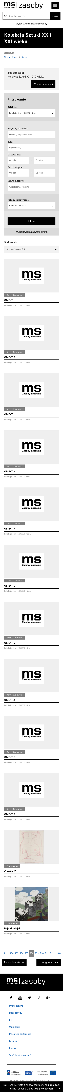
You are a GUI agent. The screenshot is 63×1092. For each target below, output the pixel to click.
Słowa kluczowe (16, 180)
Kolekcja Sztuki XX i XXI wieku (31, 113)
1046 (58, 953)
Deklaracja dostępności (20, 1034)
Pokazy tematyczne (18, 199)
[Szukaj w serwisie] (26, 16)
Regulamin (14, 1041)
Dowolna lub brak (31, 205)
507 (27, 953)
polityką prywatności (41, 1088)
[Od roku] (18, 160)
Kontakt (12, 1048)
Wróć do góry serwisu (20, 1055)
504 (11, 953)
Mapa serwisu (15, 1012)
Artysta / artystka (18, 128)
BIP (10, 1019)
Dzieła (25, 57)
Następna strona (49, 962)
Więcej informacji (43, 84)
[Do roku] (44, 160)
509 (37, 953)
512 (52, 953)
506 (21, 953)
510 (42, 953)
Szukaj (55, 16)
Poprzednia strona (14, 962)
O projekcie (14, 1026)
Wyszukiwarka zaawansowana (31, 23)
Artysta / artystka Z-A (32, 249)
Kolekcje (12, 106)
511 (47, 953)
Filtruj (31, 221)
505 (16, 953)
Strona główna (11, 57)
